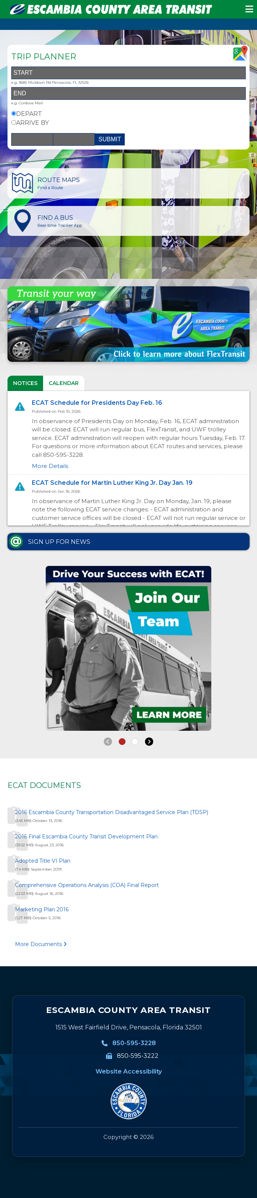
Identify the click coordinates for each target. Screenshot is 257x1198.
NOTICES (25, 383)
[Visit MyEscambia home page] (128, 1101)
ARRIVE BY (32, 122)
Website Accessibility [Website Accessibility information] (129, 1071)
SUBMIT (110, 139)
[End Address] (128, 93)
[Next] (149, 741)
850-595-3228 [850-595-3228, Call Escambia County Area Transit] (134, 1043)
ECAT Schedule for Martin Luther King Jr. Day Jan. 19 (112, 482)
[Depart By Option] (13, 113)
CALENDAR (64, 383)
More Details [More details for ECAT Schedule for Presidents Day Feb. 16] (50, 465)
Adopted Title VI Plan (42, 860)
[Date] (32, 139)
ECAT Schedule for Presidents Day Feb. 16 (97, 402)
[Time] (74, 139)
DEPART (29, 113)
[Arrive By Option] (13, 122)
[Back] (108, 741)
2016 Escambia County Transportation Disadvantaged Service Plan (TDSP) (111, 812)
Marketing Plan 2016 (42, 909)
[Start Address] (128, 73)
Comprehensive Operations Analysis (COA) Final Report (87, 885)
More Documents (41, 944)
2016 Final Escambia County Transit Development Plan (86, 836)
